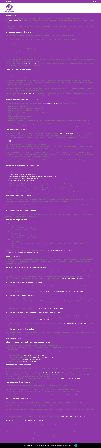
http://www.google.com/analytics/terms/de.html (59, 250)
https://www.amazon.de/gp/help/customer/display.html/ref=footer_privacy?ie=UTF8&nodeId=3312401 (33, 438)
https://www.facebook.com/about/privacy (31, 359)
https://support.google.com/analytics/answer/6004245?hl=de (24, 252)
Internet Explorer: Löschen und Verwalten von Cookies (21, 180)
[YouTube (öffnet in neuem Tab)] (95, 1)
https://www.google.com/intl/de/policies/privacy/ (67, 394)
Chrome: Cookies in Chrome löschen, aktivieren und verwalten (23, 178)
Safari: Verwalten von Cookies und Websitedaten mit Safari (22, 174)
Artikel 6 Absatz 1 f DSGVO (30, 63)
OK (76, 445)
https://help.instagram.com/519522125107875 (36, 355)
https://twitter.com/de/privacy (30, 361)
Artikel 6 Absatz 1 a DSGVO (30, 93)
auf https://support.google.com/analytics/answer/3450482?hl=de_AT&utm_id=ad (33, 319)
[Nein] (99, 445)
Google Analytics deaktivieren (13, 338)
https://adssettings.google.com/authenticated (75, 323)
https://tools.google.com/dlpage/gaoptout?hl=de (72, 278)
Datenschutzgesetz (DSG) (15, 20)
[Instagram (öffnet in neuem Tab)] (93, 1)
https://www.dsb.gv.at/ (74, 126)
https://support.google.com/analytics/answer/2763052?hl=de (50, 308)
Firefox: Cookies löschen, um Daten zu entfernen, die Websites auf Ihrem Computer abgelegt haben (32, 176)
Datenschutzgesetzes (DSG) (50, 103)
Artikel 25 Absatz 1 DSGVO (66, 133)
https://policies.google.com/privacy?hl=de (43, 357)
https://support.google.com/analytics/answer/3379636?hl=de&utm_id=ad (64, 291)
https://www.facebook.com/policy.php (70, 378)
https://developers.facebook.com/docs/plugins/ (54, 372)
